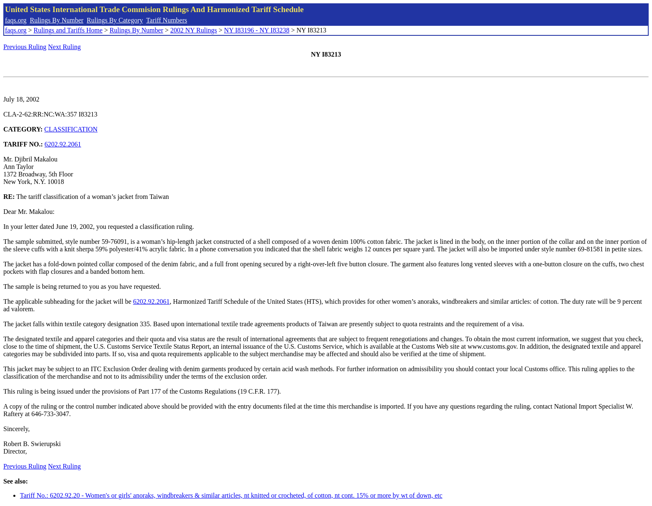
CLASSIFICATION (71, 129)
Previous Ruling (25, 46)
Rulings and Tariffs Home (68, 30)
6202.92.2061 (62, 144)
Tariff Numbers (166, 20)
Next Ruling (64, 46)
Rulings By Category (115, 20)
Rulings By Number (57, 20)
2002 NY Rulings (193, 30)
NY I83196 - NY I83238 (256, 30)
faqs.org (16, 20)
